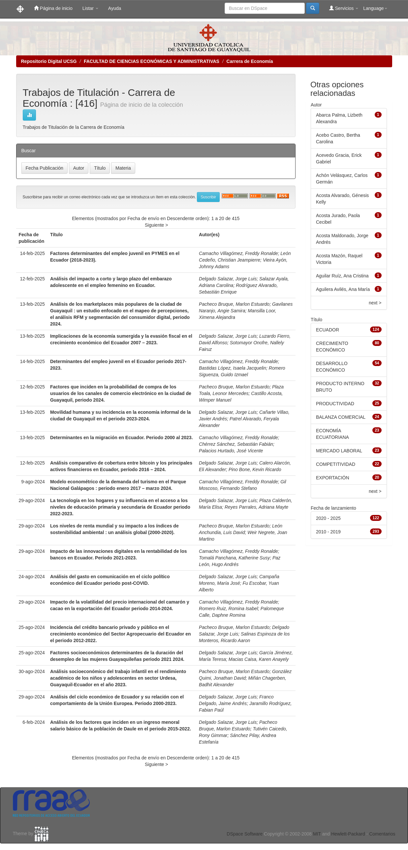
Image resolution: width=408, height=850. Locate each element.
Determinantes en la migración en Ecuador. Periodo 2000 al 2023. (121, 437)
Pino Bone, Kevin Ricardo (255, 469)
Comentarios (382, 833)
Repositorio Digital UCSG (49, 61)
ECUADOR (327, 329)
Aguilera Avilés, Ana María (343, 289)
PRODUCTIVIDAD (335, 403)
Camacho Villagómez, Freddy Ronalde (238, 253)
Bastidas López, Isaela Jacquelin (232, 368)
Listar (90, 8)
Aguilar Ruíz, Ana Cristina (342, 275)
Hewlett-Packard (348, 833)
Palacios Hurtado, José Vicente (231, 450)
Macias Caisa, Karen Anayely (259, 659)
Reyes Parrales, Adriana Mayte (256, 507)
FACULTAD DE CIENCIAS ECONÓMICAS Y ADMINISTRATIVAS (151, 61)
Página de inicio (53, 8)
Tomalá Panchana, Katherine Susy (234, 557)
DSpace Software (245, 833)
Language (375, 8)
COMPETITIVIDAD (335, 464)
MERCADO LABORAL (339, 450)
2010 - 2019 (328, 531)
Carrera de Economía (250, 61)
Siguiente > (156, 225)
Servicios (344, 8)
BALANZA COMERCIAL (340, 417)
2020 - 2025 (328, 518)
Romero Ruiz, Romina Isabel (228, 608)
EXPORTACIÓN (332, 477)
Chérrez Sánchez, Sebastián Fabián (236, 444)
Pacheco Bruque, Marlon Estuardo (234, 304)
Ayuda (114, 8)
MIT (317, 833)
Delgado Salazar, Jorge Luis (228, 278)
